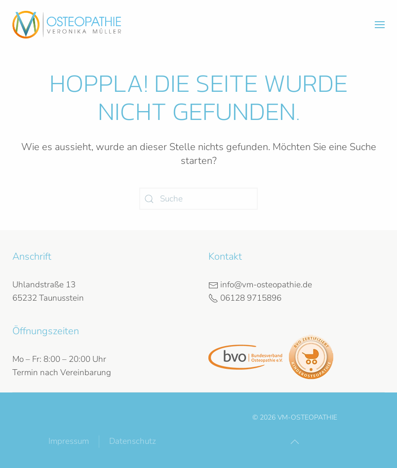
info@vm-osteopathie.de (260, 284)
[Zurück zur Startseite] (66, 24)
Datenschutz (132, 441)
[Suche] (198, 199)
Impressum (68, 441)
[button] (380, 24)
